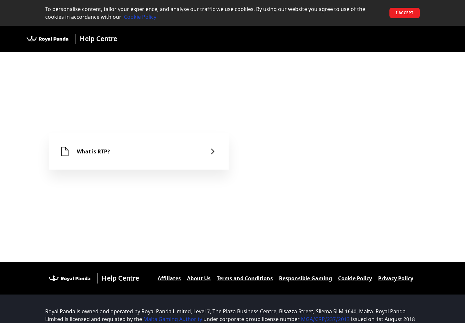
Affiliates (169, 278)
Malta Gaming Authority (172, 319)
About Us (199, 278)
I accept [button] (404, 13)
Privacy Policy (395, 278)
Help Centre (98, 38)
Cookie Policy (140, 16)
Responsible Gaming (305, 278)
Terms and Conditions (245, 278)
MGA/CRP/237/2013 (325, 319)
